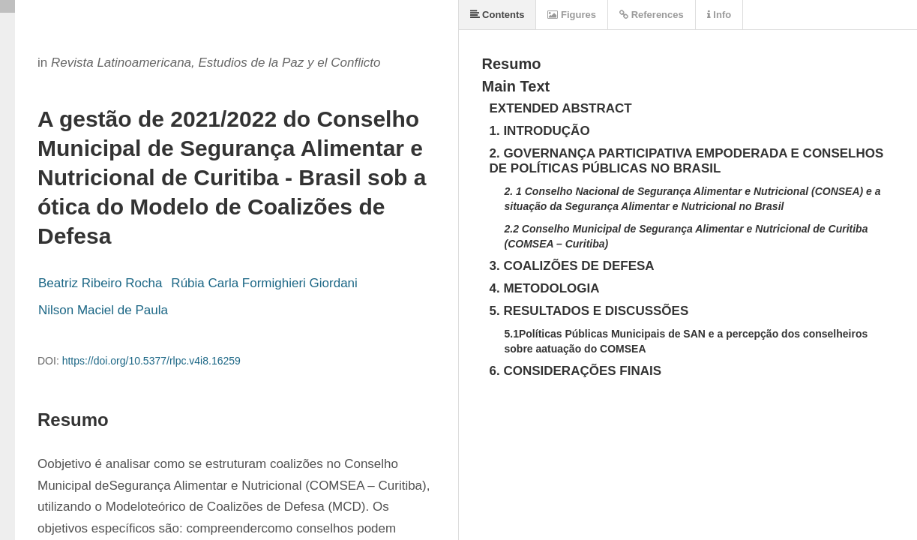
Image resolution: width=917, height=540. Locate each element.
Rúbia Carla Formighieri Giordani (264, 283)
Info (719, 14)
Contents (497, 14)
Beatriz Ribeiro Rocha (100, 283)
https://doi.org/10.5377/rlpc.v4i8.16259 (151, 361)
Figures (571, 14)
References (651, 14)
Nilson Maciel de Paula (103, 310)
